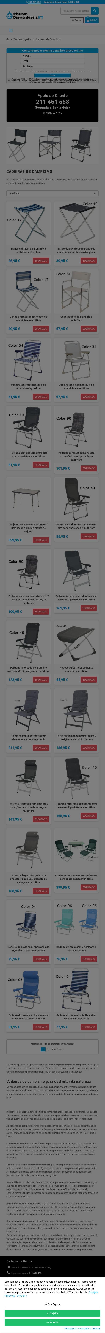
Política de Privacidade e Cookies (82, 1328)
